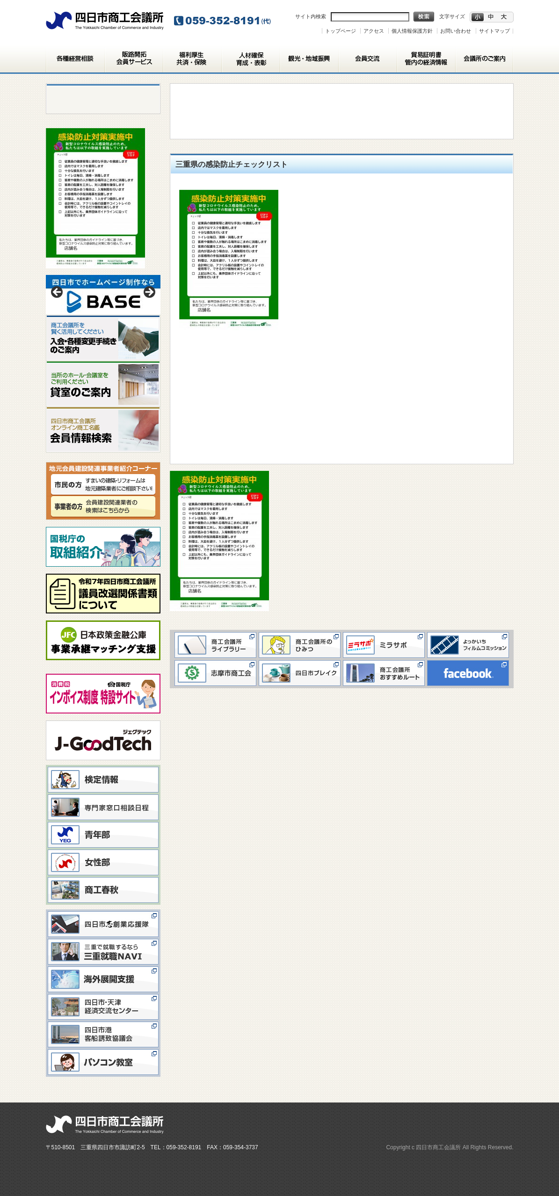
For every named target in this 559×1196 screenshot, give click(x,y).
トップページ (340, 31)
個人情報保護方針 (412, 31)
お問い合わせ (455, 31)
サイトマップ (494, 31)
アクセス (373, 31)
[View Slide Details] (103, 295)
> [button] (149, 293)
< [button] (58, 293)
